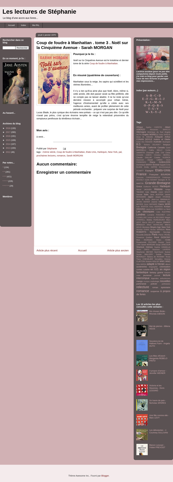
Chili (162, 153)
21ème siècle (49, 152)
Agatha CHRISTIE (154, 127)
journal (157, 275)
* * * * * (6, 186)
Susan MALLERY (144, 254)
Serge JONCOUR (163, 245)
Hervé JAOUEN (143, 189)
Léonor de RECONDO (156, 217)
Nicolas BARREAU (157, 229)
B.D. (138, 144)
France (141, 174)
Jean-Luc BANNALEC (160, 199)
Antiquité (159, 137)
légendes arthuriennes (160, 278)
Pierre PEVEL (164, 235)
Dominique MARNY (144, 165)
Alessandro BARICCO (160, 129)
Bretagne (141, 147)
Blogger (105, 475)
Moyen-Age (155, 227)
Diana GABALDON (160, 162)
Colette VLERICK (162, 157)
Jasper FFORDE (162, 197)
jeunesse (147, 275)
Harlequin (102, 152)
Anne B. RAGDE (144, 137)
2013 (8, 148)
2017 (8, 132)
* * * (4, 176)
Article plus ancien (118, 250)
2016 (8, 136)
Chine (167, 153)
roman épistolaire (161, 287)
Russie (161, 242)
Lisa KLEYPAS (163, 212)
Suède (158, 254)
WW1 (162, 261)
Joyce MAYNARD (150, 204)
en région (165, 269)
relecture (142, 287)
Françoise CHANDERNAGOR (148, 177)
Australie (157, 142)
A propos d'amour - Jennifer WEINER (157, 372)
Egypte (163, 165)
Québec (149, 237)
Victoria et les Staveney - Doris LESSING (156, 388)
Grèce (139, 186)
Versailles (158, 259)
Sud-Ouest (158, 252)
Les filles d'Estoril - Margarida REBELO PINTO (158, 358)
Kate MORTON (142, 207)
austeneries (141, 266)
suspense (155, 291)
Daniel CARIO (155, 160)
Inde (147, 192)
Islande (139, 194)
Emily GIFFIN (150, 167)
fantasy (153, 272)
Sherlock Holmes (144, 247)
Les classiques (145, 211)
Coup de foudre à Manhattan (104, 63)
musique (146, 281)
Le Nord (167, 209)
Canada (161, 147)
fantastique (142, 272)
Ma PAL (35, 25)
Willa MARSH (141, 264)
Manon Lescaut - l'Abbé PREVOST (157, 446)
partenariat (141, 284)
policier (154, 284)
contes (139, 269)
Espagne (149, 170)
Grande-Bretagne (157, 183)
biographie (153, 267)
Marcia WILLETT (148, 222)
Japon (150, 197)
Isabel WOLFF (164, 192)
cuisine (146, 269)
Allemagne (141, 132)
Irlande (154, 192)
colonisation (164, 266)
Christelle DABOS (143, 155)
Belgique (166, 145)
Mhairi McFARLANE (155, 225)
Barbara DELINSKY (152, 145)
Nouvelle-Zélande (143, 235)
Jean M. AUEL (143, 199)
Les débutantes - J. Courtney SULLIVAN (158, 431)
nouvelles (165, 281)
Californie (152, 147)
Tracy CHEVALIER (144, 259)
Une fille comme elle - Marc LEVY (159, 416)
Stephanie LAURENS (161, 249)
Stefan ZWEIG (142, 249)
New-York (112, 152)
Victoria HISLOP (152, 261)
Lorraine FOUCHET (156, 215)
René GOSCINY (162, 237)
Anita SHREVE (164, 134)
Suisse (167, 252)
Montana (145, 227)
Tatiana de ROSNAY (155, 257)
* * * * (5, 181)
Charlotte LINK (152, 153)
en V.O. (155, 269)
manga (139, 281)
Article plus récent (46, 250)
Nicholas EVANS (142, 229)
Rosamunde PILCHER (146, 242)
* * (4, 172)
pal (120, 152)
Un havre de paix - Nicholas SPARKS (157, 401)
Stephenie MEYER (144, 252)
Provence (140, 237)
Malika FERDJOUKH (156, 220)
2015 (8, 140)
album (167, 264)
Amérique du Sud (155, 132)
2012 (8, 152)
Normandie (155, 232)
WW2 (167, 261)
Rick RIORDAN (144, 240)
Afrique (139, 127)
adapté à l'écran (156, 264)
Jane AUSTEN (156, 194)
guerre (160, 272)
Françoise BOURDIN (159, 174)
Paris (154, 234)
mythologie (154, 281)
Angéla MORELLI (150, 134)
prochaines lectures (46, 155)
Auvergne (166, 142)
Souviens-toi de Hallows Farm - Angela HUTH (159, 343)
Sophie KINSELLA (162, 247)
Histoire (158, 189)
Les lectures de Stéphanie (39, 11)
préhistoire (166, 284)
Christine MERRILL (162, 155)
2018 (8, 128)
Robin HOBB (163, 240)
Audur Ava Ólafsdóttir (144, 142)
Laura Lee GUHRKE (154, 209)
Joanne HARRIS (158, 202)
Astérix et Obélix (162, 139)
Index (23, 25)
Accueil (11, 25)
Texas (167, 257)
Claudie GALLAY (144, 157)
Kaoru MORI (164, 204)
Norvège (166, 232)
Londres (140, 214)
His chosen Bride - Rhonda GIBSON (157, 312)
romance (61, 155)
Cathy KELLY (155, 150)
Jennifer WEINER (143, 202)
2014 (8, 144)
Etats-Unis (91, 152)
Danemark (140, 160)
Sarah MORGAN (75, 155)
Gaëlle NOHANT (151, 180)
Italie (146, 194)
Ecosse (156, 164)
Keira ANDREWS (156, 207)
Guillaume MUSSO (151, 186)
